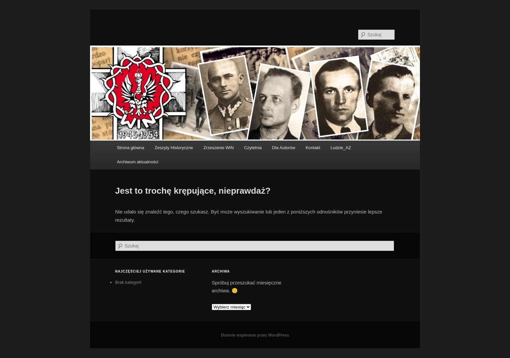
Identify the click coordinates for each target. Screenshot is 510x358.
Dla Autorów (283, 147)
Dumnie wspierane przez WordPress (255, 335)
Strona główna (130, 147)
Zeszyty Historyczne (174, 147)
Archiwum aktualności (137, 161)
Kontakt (312, 147)
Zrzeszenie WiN (219, 147)
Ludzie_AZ (341, 147)
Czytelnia (253, 147)
